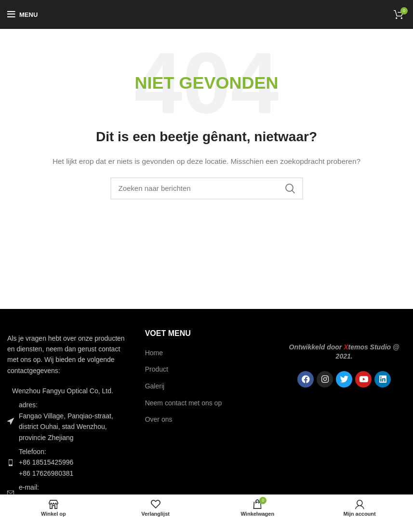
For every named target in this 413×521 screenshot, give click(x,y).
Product (156, 369)
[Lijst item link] (69, 462)
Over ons (159, 419)
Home (154, 353)
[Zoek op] (206, 188)
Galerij (154, 386)
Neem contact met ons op (183, 403)
